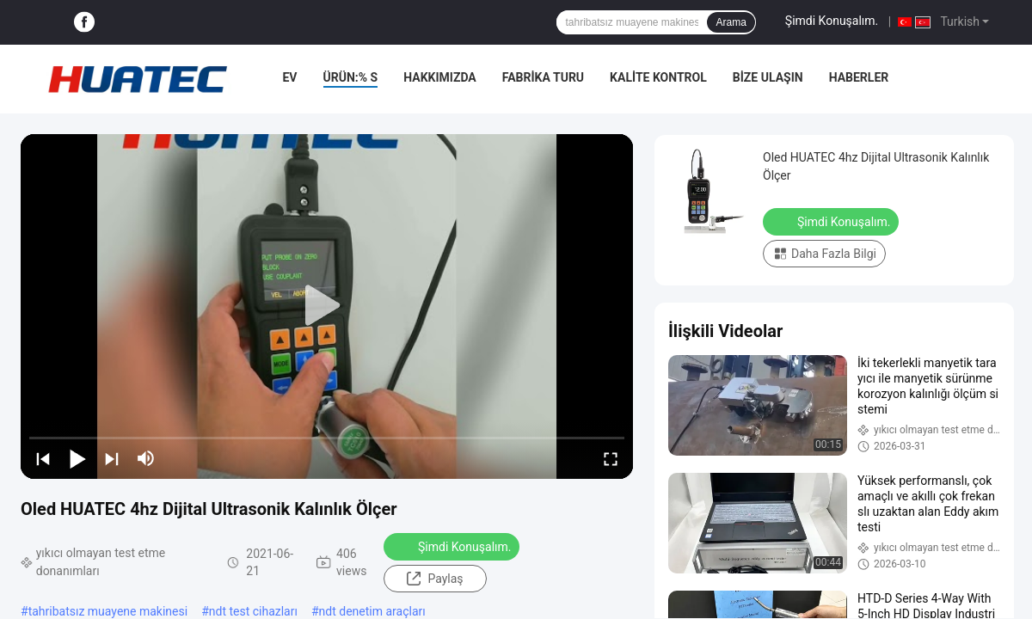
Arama (731, 22)
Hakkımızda (439, 77)
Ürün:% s (350, 77)
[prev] (43, 458)
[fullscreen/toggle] (610, 458)
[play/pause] (77, 458)
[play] (326, 306)
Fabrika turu (543, 77)
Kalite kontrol (658, 77)
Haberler (859, 77)
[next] (112, 458)
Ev (289, 77)
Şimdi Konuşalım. (831, 21)
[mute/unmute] (146, 458)
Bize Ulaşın (768, 77)
